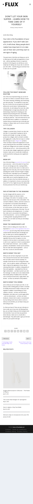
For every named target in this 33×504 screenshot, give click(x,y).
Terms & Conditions (19, 500)
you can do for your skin (21, 162)
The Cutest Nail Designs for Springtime (14, 434)
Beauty (12, 27)
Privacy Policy (22, 502)
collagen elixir (18, 141)
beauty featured (19, 27)
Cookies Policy (10, 502)
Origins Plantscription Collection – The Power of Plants (16, 408)
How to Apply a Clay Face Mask (12, 458)
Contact (8, 500)
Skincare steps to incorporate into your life (16, 486)
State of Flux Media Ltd (18, 498)
